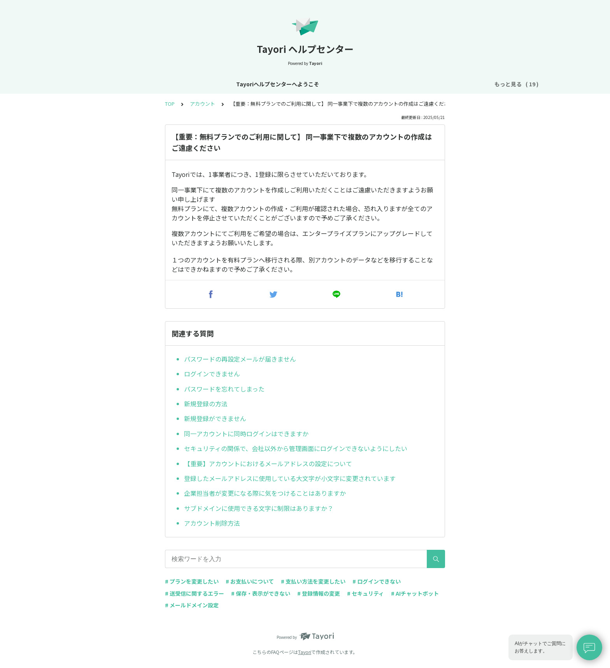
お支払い (360, 84)
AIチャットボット (436, 84)
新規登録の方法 (206, 403)
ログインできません (212, 373)
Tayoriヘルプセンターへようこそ (117, 84)
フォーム (393, 84)
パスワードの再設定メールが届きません (240, 359)
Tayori (304, 652)
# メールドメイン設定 (192, 605)
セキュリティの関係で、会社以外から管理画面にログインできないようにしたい (295, 448)
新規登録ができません (215, 418)
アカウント (297, 84)
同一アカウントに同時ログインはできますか (246, 433)
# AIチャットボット (415, 593)
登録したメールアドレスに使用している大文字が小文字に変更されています (290, 478)
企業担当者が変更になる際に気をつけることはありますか (265, 493)
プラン (330, 84)
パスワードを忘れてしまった (224, 388)
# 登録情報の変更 (318, 593)
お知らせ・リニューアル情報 (205, 84)
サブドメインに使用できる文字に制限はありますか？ (258, 508)
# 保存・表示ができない (260, 593)
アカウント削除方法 (212, 523)
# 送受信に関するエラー (194, 593)
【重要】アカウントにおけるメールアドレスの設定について (268, 463)
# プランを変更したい (192, 581)
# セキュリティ (365, 593)
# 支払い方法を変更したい (313, 581)
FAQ (474, 84)
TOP (170, 103)
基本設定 (262, 84)
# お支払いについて (250, 581)
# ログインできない (376, 581)
